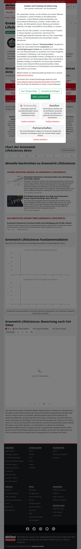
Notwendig (30, 105)
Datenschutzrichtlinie (25, 75)
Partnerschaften (42, 128)
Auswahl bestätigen (50, 91)
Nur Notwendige (29, 91)
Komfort (54, 105)
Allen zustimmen (40, 96)
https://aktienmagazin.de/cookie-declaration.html (36, 82)
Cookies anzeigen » (28, 121)
